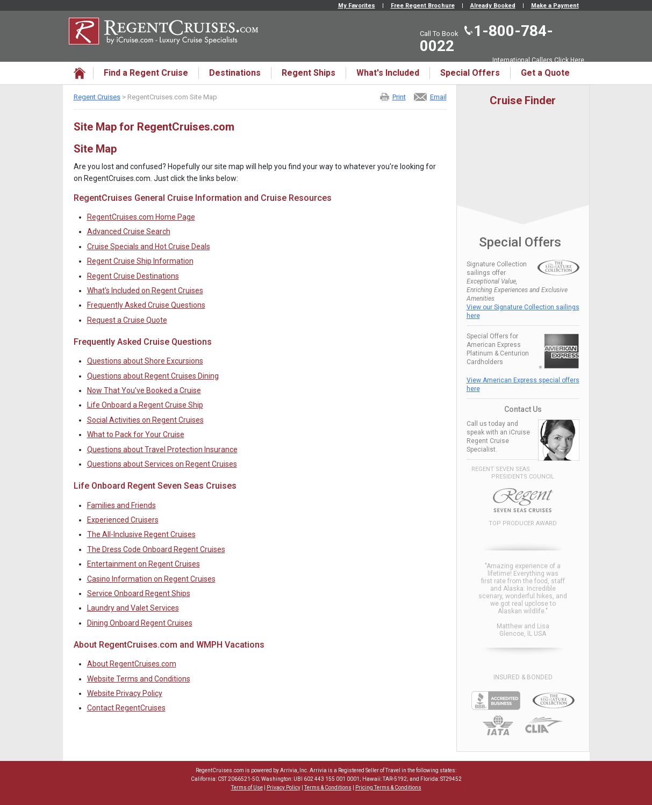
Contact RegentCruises (126, 708)
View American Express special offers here (523, 384)
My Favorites (356, 6)
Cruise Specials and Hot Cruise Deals (148, 246)
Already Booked (492, 6)
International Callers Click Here (538, 60)
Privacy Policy (283, 788)
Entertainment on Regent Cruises (143, 564)
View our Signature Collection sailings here (523, 311)
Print (399, 97)
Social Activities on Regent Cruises (145, 420)
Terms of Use (247, 788)
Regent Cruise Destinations (133, 276)
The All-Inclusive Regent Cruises (141, 534)
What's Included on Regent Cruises (145, 290)
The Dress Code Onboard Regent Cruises (156, 549)
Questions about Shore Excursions (145, 361)
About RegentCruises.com (131, 663)
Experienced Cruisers (123, 520)
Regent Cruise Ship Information (140, 261)
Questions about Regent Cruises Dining (153, 376)
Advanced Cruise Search (128, 231)
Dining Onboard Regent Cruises (139, 623)
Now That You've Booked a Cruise (144, 390)
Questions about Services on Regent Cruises (162, 464)
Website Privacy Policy (124, 693)
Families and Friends (121, 505)
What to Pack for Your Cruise (135, 434)
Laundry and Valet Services (133, 608)
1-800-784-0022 (486, 38)
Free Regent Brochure (423, 6)
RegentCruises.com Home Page (141, 217)
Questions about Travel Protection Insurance (162, 449)
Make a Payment (555, 6)
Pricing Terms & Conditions (388, 788)
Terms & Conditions (328, 788)
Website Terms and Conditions (138, 679)
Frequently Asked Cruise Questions (146, 305)
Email (438, 97)
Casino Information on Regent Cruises (151, 579)
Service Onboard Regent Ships (138, 593)
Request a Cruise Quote (127, 320)
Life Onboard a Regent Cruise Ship (145, 405)
